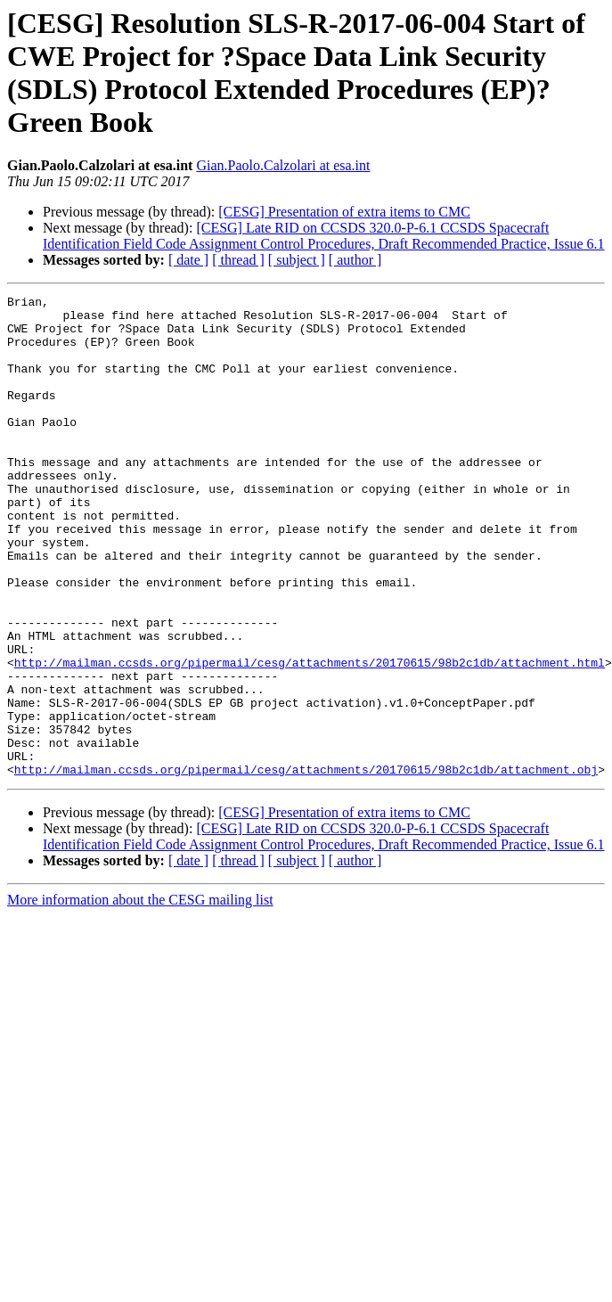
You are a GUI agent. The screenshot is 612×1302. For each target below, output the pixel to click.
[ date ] (188, 259)
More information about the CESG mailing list (140, 995)
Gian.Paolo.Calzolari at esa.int (283, 165)
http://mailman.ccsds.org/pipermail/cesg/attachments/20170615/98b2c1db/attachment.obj (306, 865)
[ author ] (355, 259)
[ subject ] (296, 259)
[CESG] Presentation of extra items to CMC (344, 211)
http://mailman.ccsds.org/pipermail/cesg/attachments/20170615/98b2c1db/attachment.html (309, 737)
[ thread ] (238, 259)
